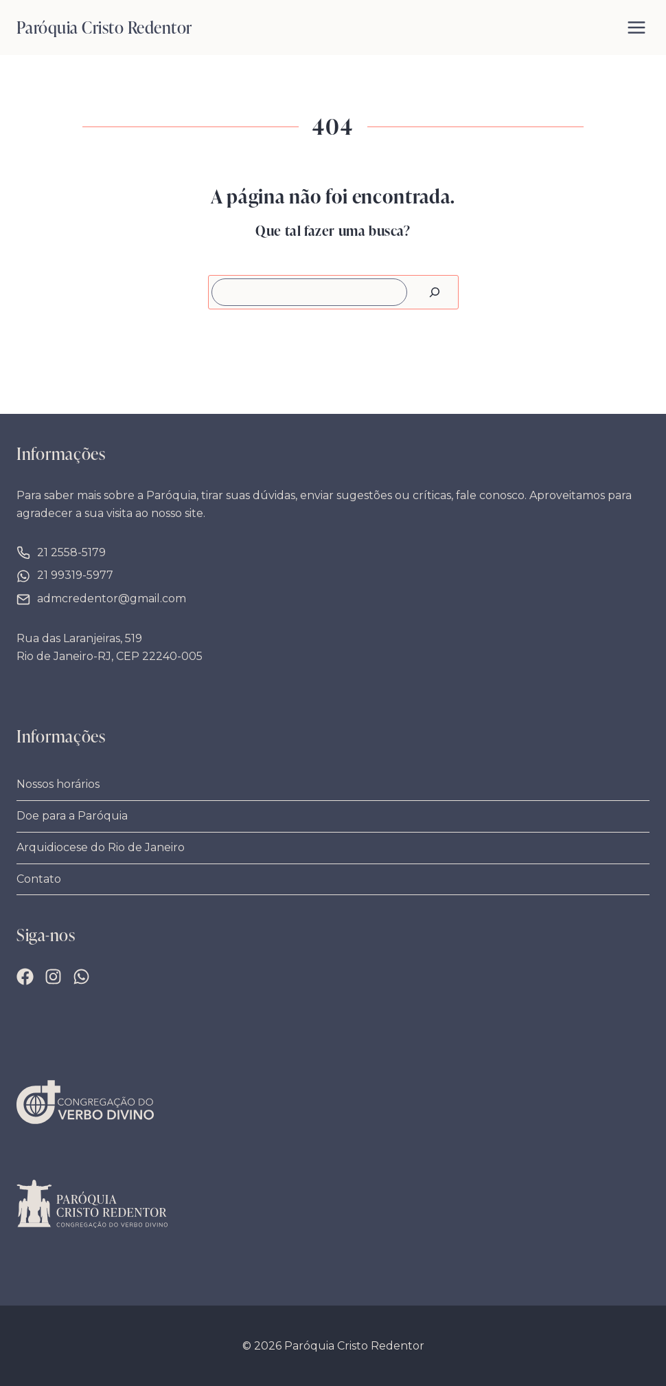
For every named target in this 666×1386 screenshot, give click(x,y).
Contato (38, 879)
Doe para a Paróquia (72, 815)
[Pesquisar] (434, 292)
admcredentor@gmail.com (111, 598)
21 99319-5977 (75, 575)
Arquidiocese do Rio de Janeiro (100, 847)
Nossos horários (58, 784)
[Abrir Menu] (636, 27)
